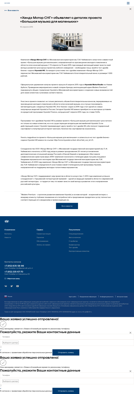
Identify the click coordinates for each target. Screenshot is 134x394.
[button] (6, 221)
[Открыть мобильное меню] (128, 3)
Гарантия (40, 237)
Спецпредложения (76, 234)
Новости (7, 237)
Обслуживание (42, 241)
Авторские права (122, 296)
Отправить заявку (66, 352)
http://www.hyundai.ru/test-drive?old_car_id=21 (73, 140)
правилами (17, 352)
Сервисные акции (44, 234)
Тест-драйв (73, 247)
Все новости (11, 10)
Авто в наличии (75, 237)
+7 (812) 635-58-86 (14, 266)
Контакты (8, 234)
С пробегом (73, 241)
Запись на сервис (43, 245)
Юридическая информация (88, 296)
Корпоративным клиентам (79, 251)
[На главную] (7, 3)
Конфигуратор (74, 245)
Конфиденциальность (106, 296)
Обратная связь (12, 278)
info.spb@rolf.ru (87, 312)
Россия (8, 296)
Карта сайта (72, 296)
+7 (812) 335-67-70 (13, 271)
